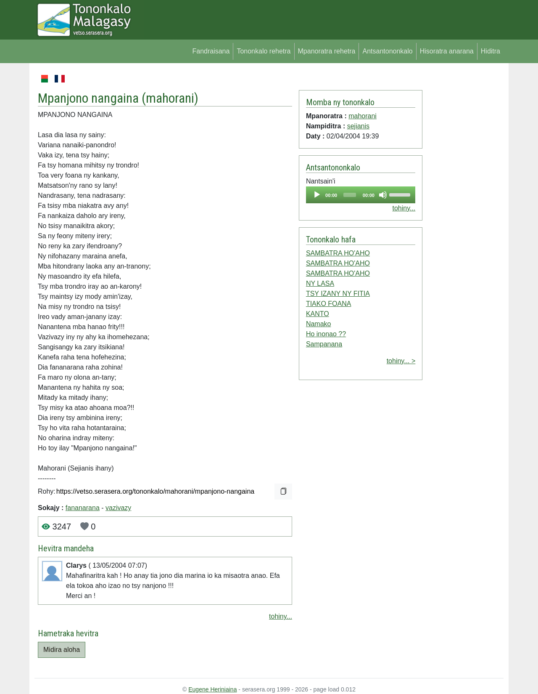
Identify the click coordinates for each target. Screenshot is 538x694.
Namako (318, 323)
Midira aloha (61, 649)
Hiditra (490, 51)
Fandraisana (210, 51)
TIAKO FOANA (328, 303)
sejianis (358, 126)
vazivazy (118, 507)
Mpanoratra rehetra (327, 51)
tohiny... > (401, 360)
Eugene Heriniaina (212, 689)
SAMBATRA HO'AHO (338, 253)
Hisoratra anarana (447, 51)
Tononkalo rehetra (263, 51)
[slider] (349, 195)
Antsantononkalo (387, 51)
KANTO (317, 313)
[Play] (317, 195)
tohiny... (280, 616)
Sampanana (324, 344)
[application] (360, 194)
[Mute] (383, 195)
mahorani (170, 98)
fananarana (83, 507)
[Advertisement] (463, 199)
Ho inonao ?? (326, 334)
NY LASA (320, 283)
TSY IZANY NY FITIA (338, 293)
